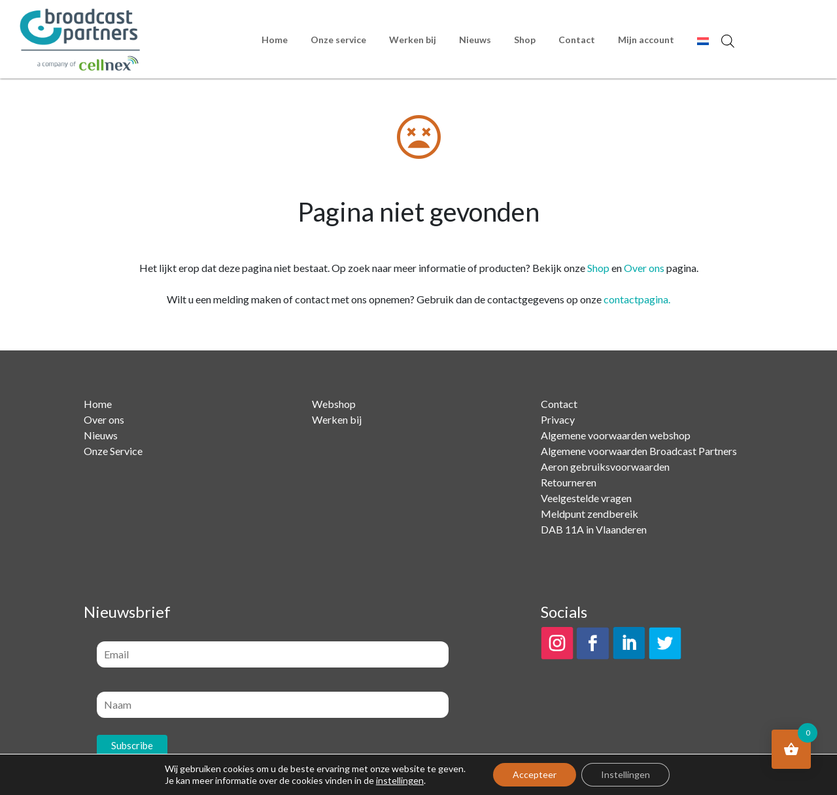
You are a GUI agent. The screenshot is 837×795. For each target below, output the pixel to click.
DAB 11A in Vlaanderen (594, 529)
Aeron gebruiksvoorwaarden (605, 466)
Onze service (338, 39)
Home (275, 39)
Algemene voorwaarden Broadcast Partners (639, 451)
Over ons (644, 268)
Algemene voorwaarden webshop (616, 435)
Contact (576, 39)
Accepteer (534, 774)
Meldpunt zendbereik (589, 513)
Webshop (334, 404)
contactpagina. (637, 299)
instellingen (400, 780)
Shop (525, 39)
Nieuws (475, 39)
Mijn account (646, 39)
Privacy (558, 419)
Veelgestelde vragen (586, 498)
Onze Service (113, 451)
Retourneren (568, 482)
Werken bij (412, 39)
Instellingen (625, 774)
